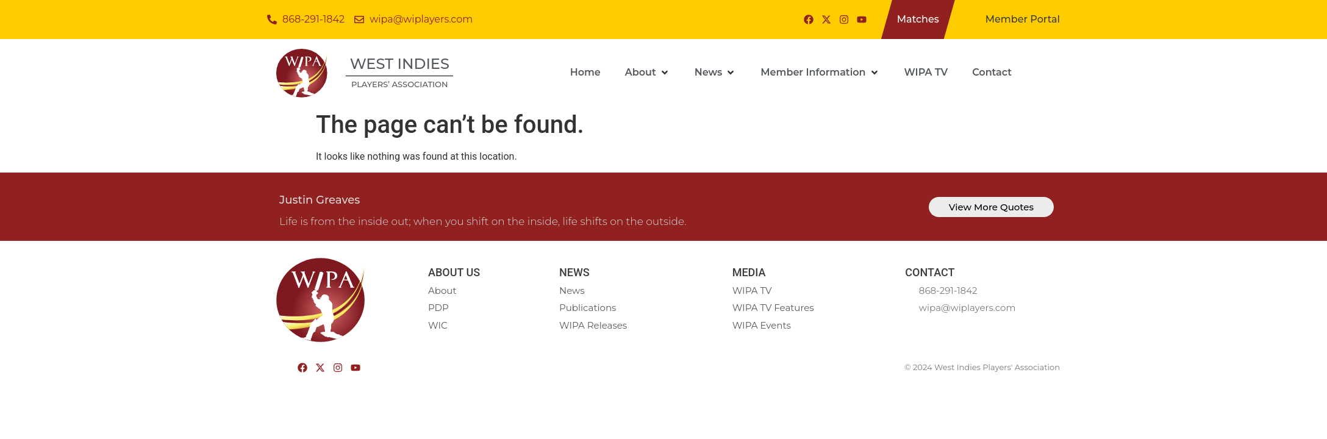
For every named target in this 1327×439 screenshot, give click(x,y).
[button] (647, 72)
